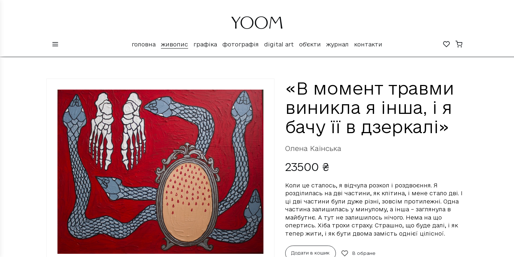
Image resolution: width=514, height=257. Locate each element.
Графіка (205, 44)
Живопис (174, 44)
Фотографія (240, 44)
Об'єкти (310, 44)
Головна (144, 44)
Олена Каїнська (313, 148)
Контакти (368, 44)
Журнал (337, 44)
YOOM (257, 25)
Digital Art (279, 44)
